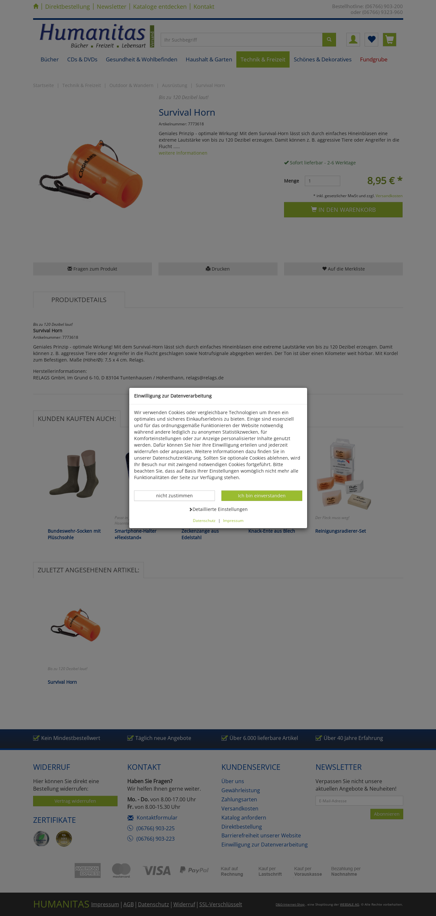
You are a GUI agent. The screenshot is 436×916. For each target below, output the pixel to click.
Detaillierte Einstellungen (218, 509)
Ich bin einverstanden (262, 495)
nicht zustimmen (178, 495)
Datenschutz (204, 520)
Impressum (233, 520)
